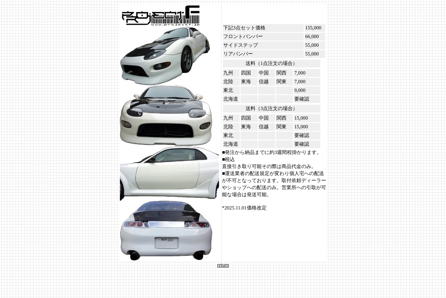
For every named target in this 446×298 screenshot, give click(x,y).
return (223, 265)
